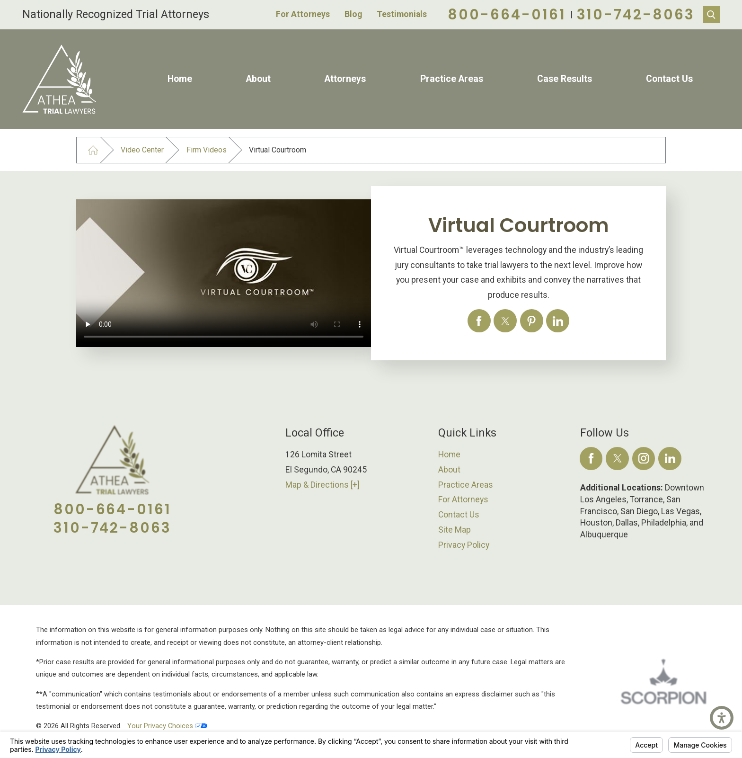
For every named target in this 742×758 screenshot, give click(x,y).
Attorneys (345, 78)
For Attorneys (303, 14)
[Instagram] (643, 458)
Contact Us (669, 78)
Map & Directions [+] (322, 485)
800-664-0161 (506, 14)
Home (180, 78)
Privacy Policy (463, 545)
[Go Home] (93, 150)
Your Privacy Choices (167, 726)
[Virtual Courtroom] (479, 320)
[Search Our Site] (711, 14)
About (258, 78)
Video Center (142, 149)
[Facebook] (591, 458)
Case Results (564, 78)
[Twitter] (617, 458)
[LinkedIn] (669, 458)
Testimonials (402, 14)
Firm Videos (206, 149)
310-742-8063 (636, 14)
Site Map (454, 530)
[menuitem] (180, 79)
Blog (353, 14)
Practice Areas (451, 78)
